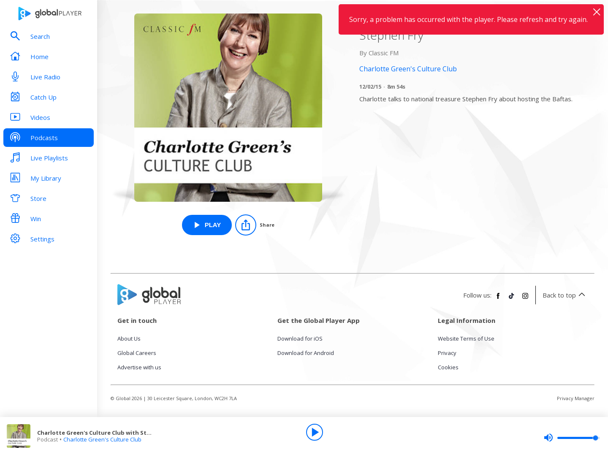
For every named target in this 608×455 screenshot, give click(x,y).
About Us (129, 338)
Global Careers (136, 353)
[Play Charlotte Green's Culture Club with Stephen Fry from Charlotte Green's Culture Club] (207, 225)
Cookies (448, 367)
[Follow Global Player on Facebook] (498, 299)
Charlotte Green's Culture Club (102, 439)
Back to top (565, 295)
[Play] (314, 432)
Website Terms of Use (466, 338)
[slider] (572, 437)
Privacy (447, 353)
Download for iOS (300, 338)
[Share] (254, 225)
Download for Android (305, 353)
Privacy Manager (575, 398)
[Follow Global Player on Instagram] (525, 299)
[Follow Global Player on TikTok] (512, 299)
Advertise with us (139, 367)
